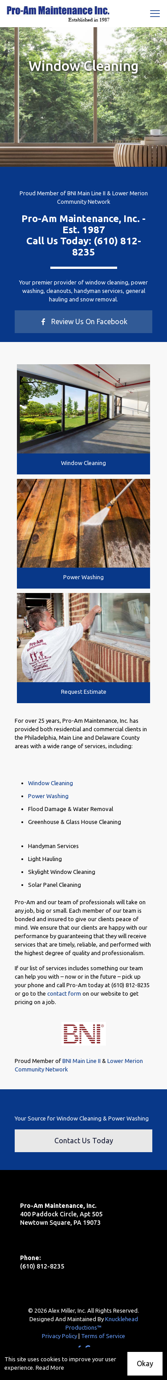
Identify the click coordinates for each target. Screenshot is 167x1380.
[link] (83, 408)
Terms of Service (103, 1336)
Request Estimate (83, 691)
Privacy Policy (59, 1336)
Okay (145, 1363)
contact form (64, 993)
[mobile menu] (155, 13)
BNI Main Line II (86, 193)
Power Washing (83, 577)
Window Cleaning (83, 463)
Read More (50, 1367)
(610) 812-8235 (130, 985)
